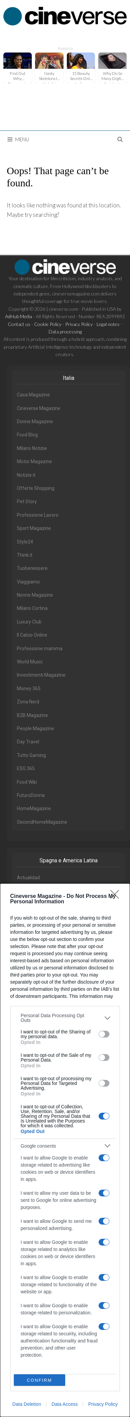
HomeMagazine (34, 808)
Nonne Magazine (35, 595)
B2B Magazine (32, 715)
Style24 (25, 542)
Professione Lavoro (37, 515)
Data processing (65, 331)
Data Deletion (26, 1404)
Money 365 (29, 688)
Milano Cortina (32, 608)
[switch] (104, 1034)
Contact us (19, 324)
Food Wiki (27, 782)
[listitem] (65, 1018)
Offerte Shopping (35, 488)
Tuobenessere (32, 568)
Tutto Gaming (31, 755)
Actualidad (28, 877)
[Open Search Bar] (120, 139)
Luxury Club (29, 621)
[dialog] (65, 1150)
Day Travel (28, 741)
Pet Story (27, 501)
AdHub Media (18, 316)
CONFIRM (39, 1380)
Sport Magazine (34, 528)
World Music (30, 661)
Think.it (24, 555)
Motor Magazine (34, 461)
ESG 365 (26, 768)
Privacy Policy (103, 1404)
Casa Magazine (33, 394)
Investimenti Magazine (41, 675)
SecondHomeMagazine (42, 822)
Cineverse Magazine (38, 408)
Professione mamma (39, 648)
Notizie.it (26, 475)
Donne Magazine (35, 421)
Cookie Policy (47, 324)
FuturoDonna (31, 795)
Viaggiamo (28, 581)
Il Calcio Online (32, 635)
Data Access (64, 1404)
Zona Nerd (28, 701)
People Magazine (35, 728)
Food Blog (27, 434)
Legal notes (108, 324)
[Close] (116, 896)
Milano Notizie (32, 448)
